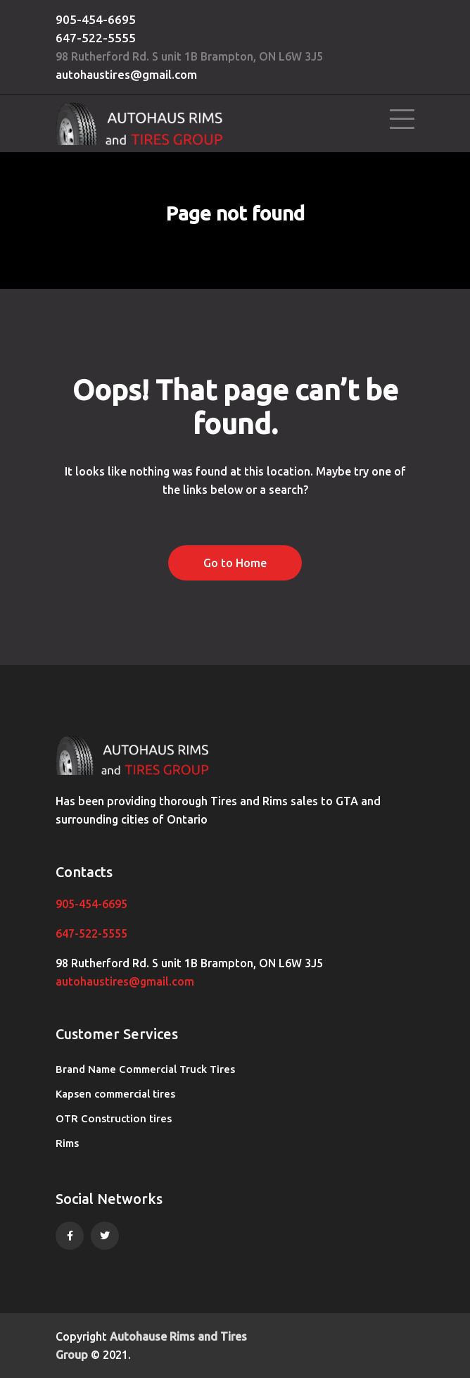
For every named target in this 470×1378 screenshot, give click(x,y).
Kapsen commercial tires (115, 1094)
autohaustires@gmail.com (126, 74)
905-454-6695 (96, 19)
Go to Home (235, 563)
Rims (67, 1143)
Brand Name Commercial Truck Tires (145, 1069)
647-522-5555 (96, 37)
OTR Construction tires (114, 1118)
